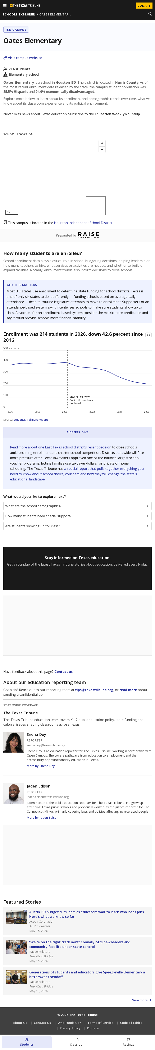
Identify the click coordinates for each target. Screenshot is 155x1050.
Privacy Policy (70, 1028)
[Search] (149, 14)
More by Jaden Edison (42, 818)
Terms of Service (100, 1023)
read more (128, 690)
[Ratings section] (128, 1042)
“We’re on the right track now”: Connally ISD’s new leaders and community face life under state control (79, 944)
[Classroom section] (77, 1042)
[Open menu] (5, 5)
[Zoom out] (102, 149)
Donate (93, 1028)
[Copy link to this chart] (148, 335)
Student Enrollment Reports (31, 419)
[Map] (55, 177)
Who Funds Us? (69, 1023)
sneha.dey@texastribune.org (46, 745)
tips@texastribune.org (94, 690)
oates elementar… (55, 14)
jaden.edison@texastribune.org (48, 797)
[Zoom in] (102, 143)
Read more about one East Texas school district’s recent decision (61, 447)
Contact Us (42, 1023)
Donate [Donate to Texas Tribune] (144, 6)
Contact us (63, 671)
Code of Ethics (131, 1023)
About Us (20, 1023)
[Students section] (27, 1042)
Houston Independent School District (83, 222)
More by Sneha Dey (41, 766)
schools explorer (19, 14)
